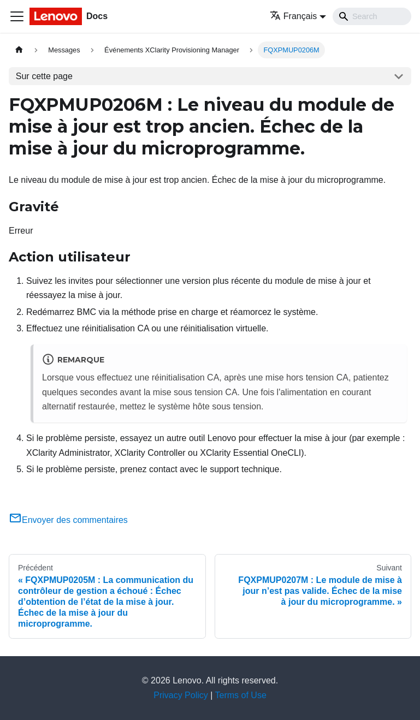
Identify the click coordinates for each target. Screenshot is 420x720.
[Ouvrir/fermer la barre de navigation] (17, 16)
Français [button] (293, 16)
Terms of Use (241, 695)
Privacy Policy (180, 695)
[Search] (372, 16)
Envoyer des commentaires (68, 520)
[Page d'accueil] (19, 49)
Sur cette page (44, 76)
